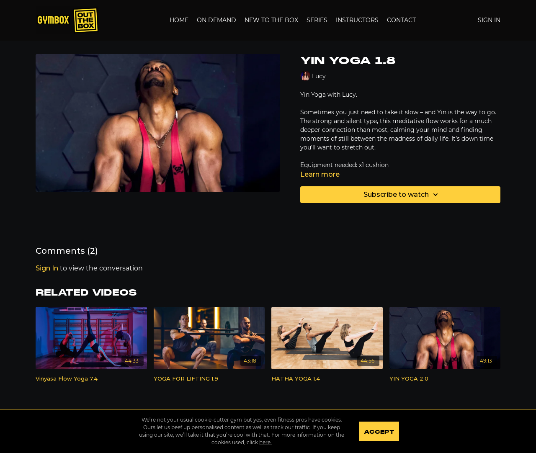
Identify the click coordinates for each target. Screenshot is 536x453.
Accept (379, 432)
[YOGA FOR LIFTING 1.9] (209, 379)
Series (317, 20)
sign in (47, 268)
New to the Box (271, 20)
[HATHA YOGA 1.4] (327, 379)
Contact (401, 20)
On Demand (216, 20)
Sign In (489, 20)
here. (265, 442)
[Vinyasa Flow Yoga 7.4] (91, 379)
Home (179, 20)
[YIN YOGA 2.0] (445, 379)
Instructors (357, 20)
